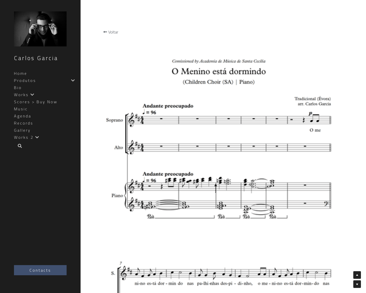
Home (20, 73)
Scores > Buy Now (35, 102)
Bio (18, 87)
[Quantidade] (326, 111)
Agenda (22, 116)
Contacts (40, 270)
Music (21, 109)
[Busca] (18, 146)
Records (23, 123)
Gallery (22, 130)
